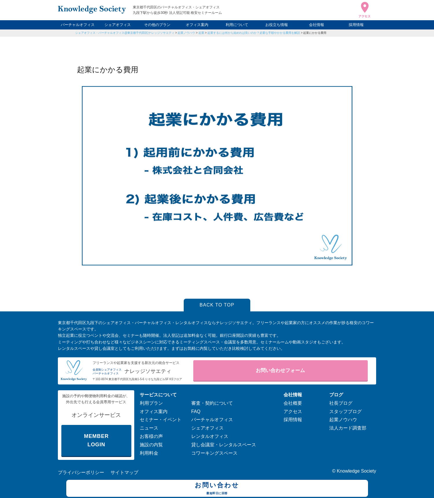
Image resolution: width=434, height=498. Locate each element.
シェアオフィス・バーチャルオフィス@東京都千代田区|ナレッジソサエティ (124, 32)
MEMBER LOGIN (96, 440)
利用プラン (151, 403)
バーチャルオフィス (78, 25)
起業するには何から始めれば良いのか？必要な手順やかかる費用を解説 (253, 32)
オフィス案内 (197, 25)
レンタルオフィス (209, 436)
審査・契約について (212, 403)
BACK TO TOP (217, 304)
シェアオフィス (117, 25)
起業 (201, 32)
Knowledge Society (356, 471)
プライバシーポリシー (81, 472)
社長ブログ (340, 403)
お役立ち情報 (276, 25)
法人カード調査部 (347, 427)
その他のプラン (157, 25)
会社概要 (293, 403)
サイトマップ (124, 472)
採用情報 (356, 25)
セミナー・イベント (160, 419)
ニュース (149, 427)
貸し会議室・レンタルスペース (223, 444)
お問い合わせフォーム (280, 370)
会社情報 (316, 25)
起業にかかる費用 (314, 32)
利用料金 (149, 453)
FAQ (196, 411)
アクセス (293, 411)
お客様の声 (151, 436)
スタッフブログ (345, 411)
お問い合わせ (217, 489)
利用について (237, 25)
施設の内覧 (151, 444)
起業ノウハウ (186, 32)
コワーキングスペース (214, 453)
